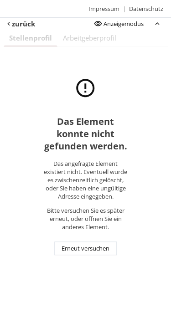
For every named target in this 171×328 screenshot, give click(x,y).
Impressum (103, 9)
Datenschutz (146, 9)
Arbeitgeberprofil (89, 37)
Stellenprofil (30, 37)
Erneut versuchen (85, 249)
